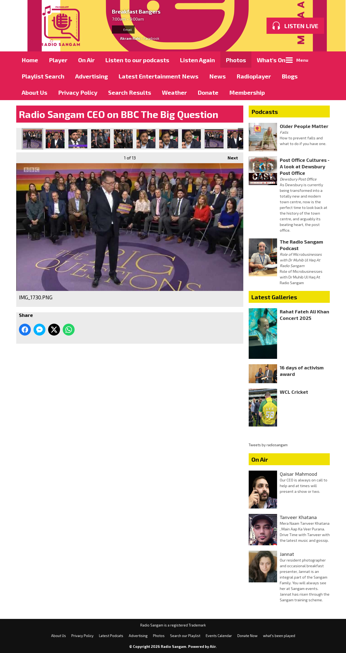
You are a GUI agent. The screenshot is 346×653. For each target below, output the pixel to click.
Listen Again (197, 59)
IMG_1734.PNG (123, 138)
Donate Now (247, 636)
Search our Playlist (185, 636)
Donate (208, 92)
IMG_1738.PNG (214, 138)
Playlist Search (43, 76)
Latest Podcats (111, 636)
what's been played (279, 636)
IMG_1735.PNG (146, 138)
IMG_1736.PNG (168, 138)
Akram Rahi (130, 38)
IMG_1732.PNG (77, 138)
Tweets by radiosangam (268, 445)
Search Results (129, 92)
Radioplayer (254, 76)
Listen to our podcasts (137, 59)
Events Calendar (219, 636)
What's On (271, 59)
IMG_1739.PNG (236, 138)
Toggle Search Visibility (322, 59)
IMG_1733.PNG (100, 138)
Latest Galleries (274, 296)
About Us (34, 92)
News (217, 76)
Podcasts (264, 111)
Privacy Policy (77, 92)
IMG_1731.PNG (55, 138)
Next (230, 156)
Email (123, 29)
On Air (86, 59)
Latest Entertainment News (158, 76)
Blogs (290, 76)
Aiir (213, 646)
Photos (236, 59)
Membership (247, 92)
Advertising (91, 76)
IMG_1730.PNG (32, 138)
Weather (174, 92)
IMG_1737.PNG (191, 138)
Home (30, 59)
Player (58, 59)
